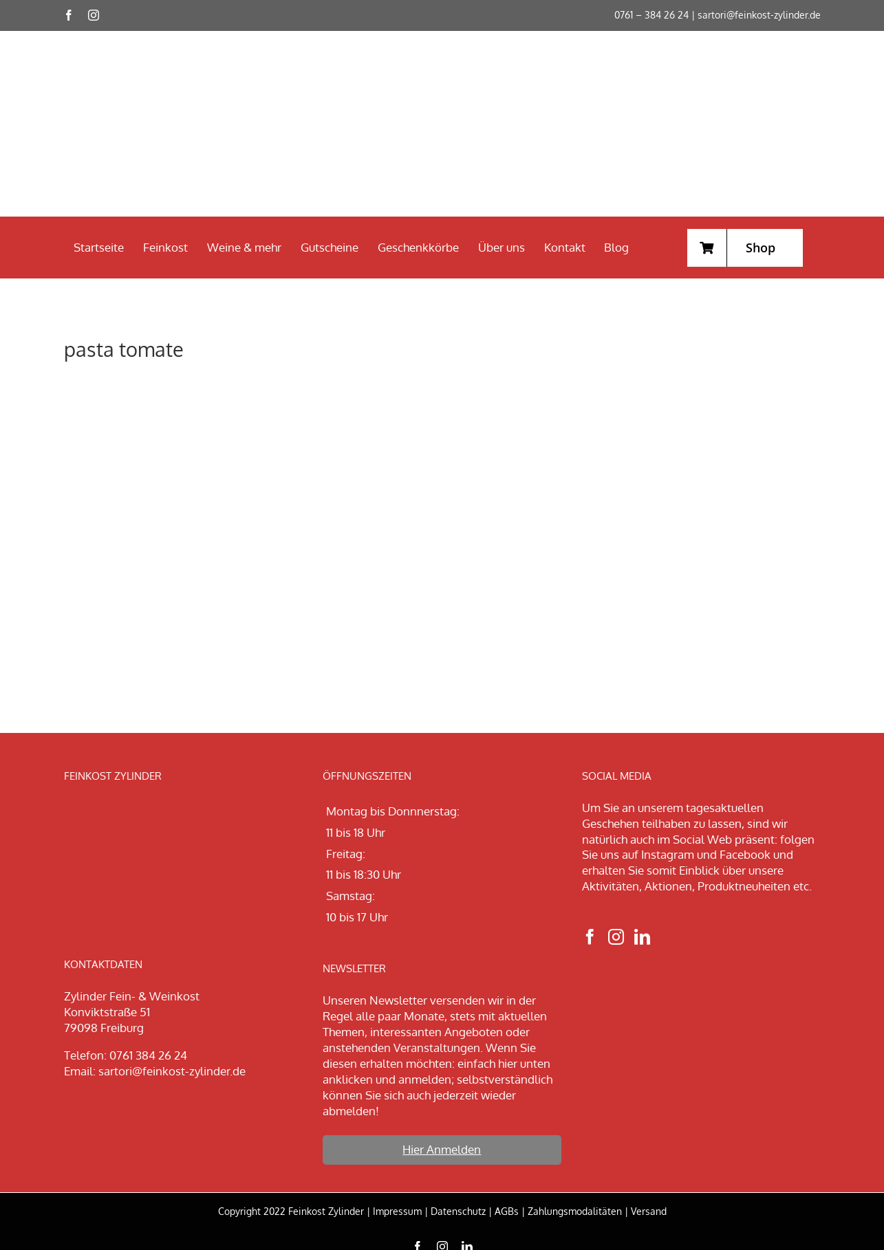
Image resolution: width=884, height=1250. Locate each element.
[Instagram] (616, 937)
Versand (649, 1211)
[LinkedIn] (642, 937)
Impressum (397, 1211)
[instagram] (93, 15)
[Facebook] (590, 937)
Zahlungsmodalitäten (575, 1211)
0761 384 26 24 (148, 1055)
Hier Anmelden (441, 1149)
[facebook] (68, 15)
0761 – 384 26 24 (651, 15)
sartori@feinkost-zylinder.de (759, 15)
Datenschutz (458, 1211)
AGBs (507, 1211)
